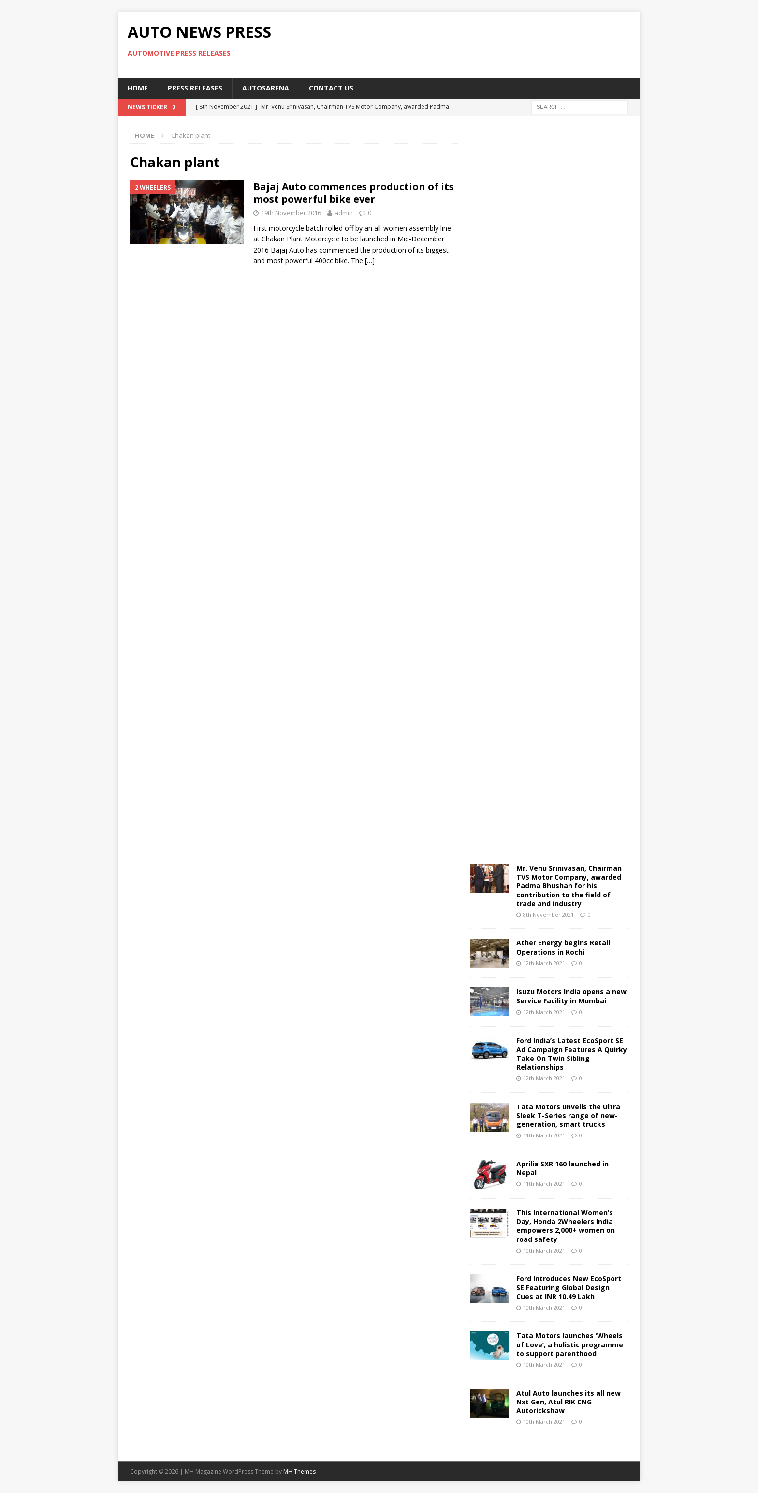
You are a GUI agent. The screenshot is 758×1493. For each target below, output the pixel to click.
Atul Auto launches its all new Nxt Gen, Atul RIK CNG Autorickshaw (568, 1401)
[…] (370, 260)
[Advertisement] (472, 43)
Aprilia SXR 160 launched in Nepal (562, 1168)
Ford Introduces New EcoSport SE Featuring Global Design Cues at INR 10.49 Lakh (568, 1287)
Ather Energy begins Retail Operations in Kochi (563, 947)
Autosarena (265, 87)
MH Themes (299, 1471)
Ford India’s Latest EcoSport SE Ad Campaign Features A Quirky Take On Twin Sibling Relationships (571, 1054)
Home (138, 87)
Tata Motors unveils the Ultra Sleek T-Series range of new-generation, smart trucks (568, 1115)
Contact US (331, 87)
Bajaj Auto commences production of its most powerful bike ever (353, 193)
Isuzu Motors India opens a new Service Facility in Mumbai (571, 996)
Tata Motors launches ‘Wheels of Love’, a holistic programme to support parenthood (569, 1344)
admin (344, 213)
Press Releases (195, 87)
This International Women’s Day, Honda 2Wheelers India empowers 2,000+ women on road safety (565, 1226)
